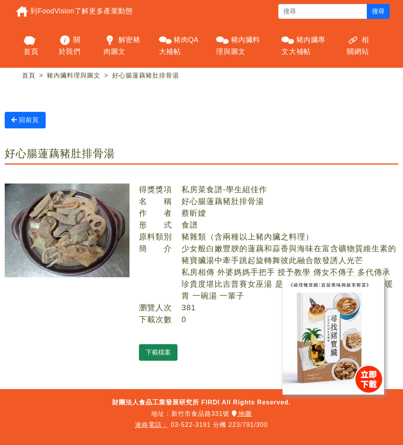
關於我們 (70, 45)
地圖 (242, 413)
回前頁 (25, 120)
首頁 (31, 45)
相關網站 (358, 45)
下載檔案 (158, 352)
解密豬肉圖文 (122, 45)
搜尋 (378, 11)
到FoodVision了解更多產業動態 (74, 11)
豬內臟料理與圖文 (238, 45)
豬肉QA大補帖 (179, 45)
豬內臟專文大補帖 (303, 45)
